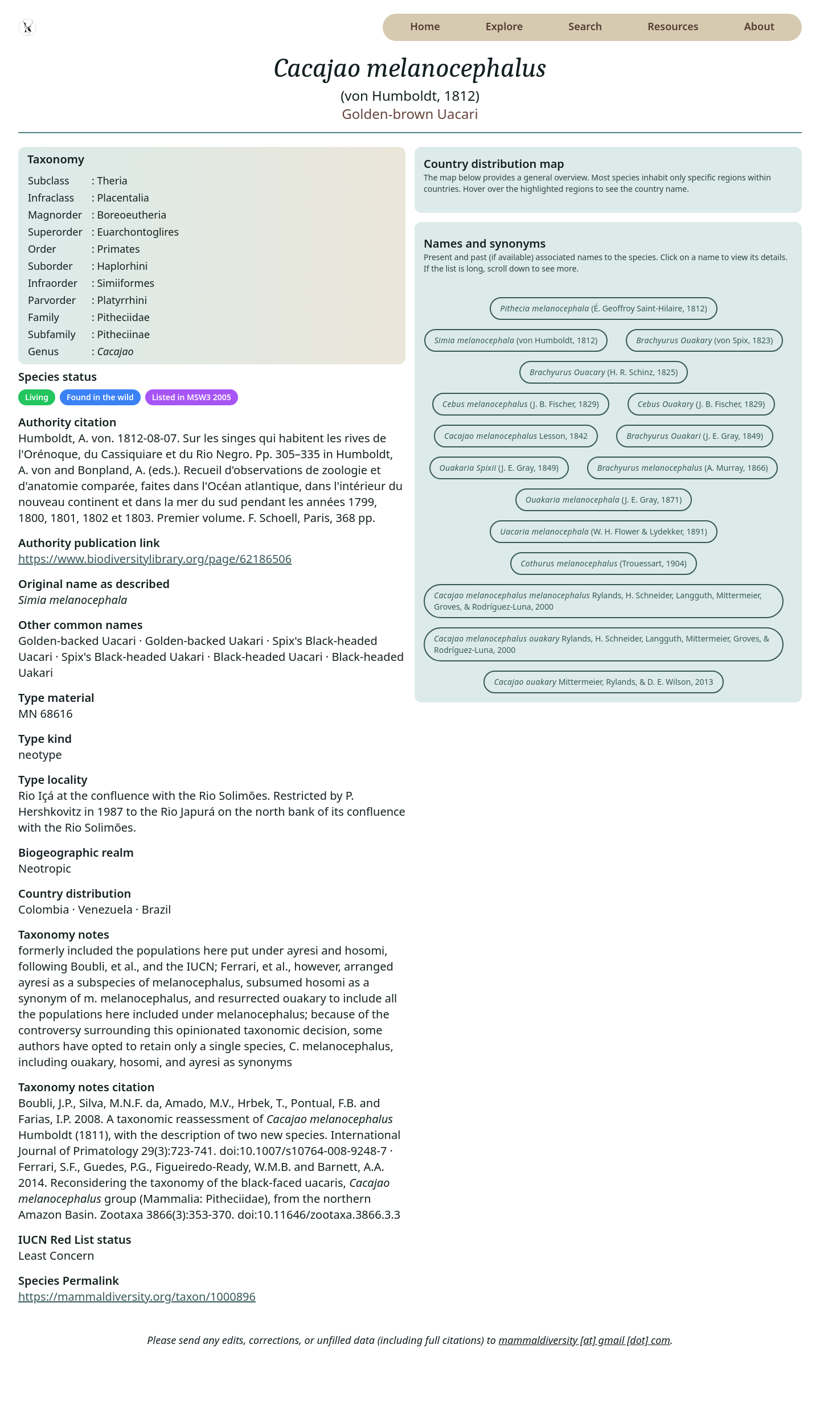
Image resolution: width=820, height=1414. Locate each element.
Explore (504, 26)
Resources (672, 26)
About (759, 26)
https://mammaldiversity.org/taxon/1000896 (137, 1296)
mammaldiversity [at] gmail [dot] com (585, 1340)
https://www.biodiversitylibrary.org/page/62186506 (155, 558)
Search (585, 26)
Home (425, 26)
